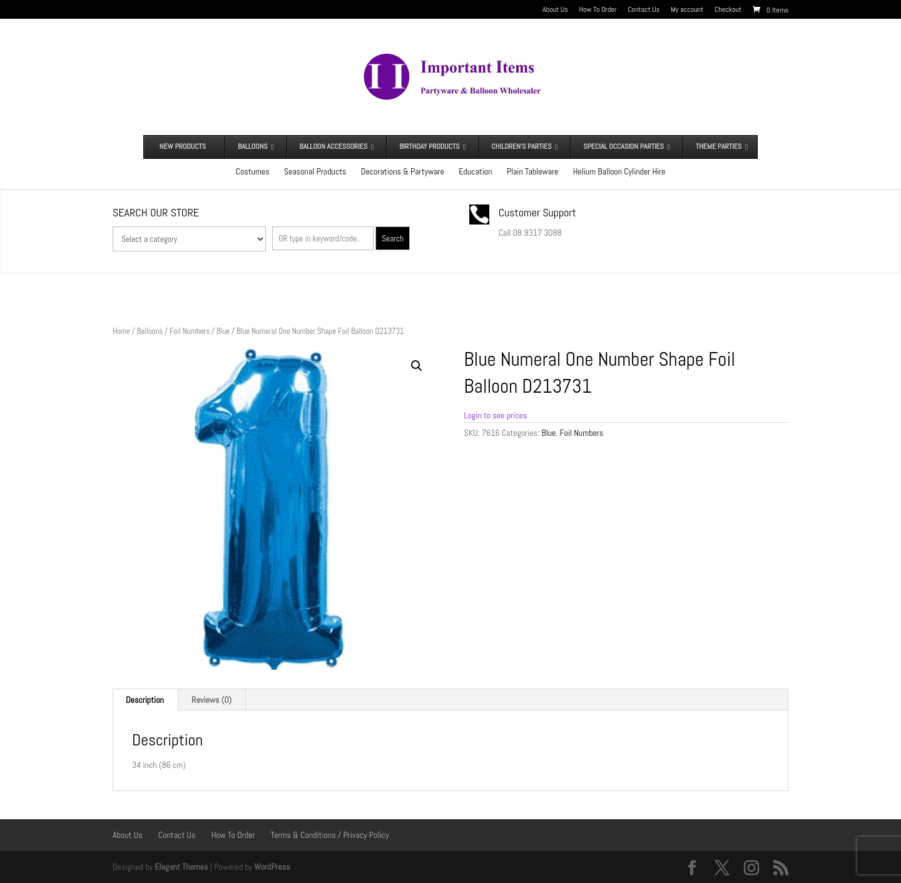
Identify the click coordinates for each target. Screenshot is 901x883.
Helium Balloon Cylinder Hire (619, 171)
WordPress (272, 866)
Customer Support (537, 212)
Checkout (728, 10)
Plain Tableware (533, 171)
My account (687, 10)
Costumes (253, 171)
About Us (555, 10)
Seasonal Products (315, 171)
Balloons (150, 331)
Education (475, 171)
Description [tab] (145, 699)
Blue (223, 331)
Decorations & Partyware (402, 171)
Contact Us (643, 10)
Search (393, 238)
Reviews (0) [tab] (211, 699)
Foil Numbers (190, 331)
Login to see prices (495, 415)
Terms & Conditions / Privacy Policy (330, 834)
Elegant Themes (181, 866)
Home (121, 331)
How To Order (598, 10)
